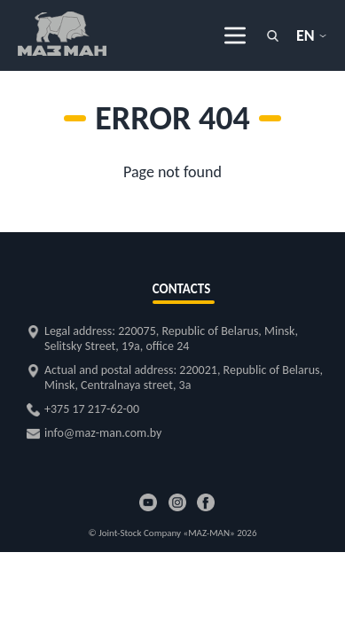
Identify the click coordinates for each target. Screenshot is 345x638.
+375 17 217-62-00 (91, 408)
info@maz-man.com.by (102, 432)
